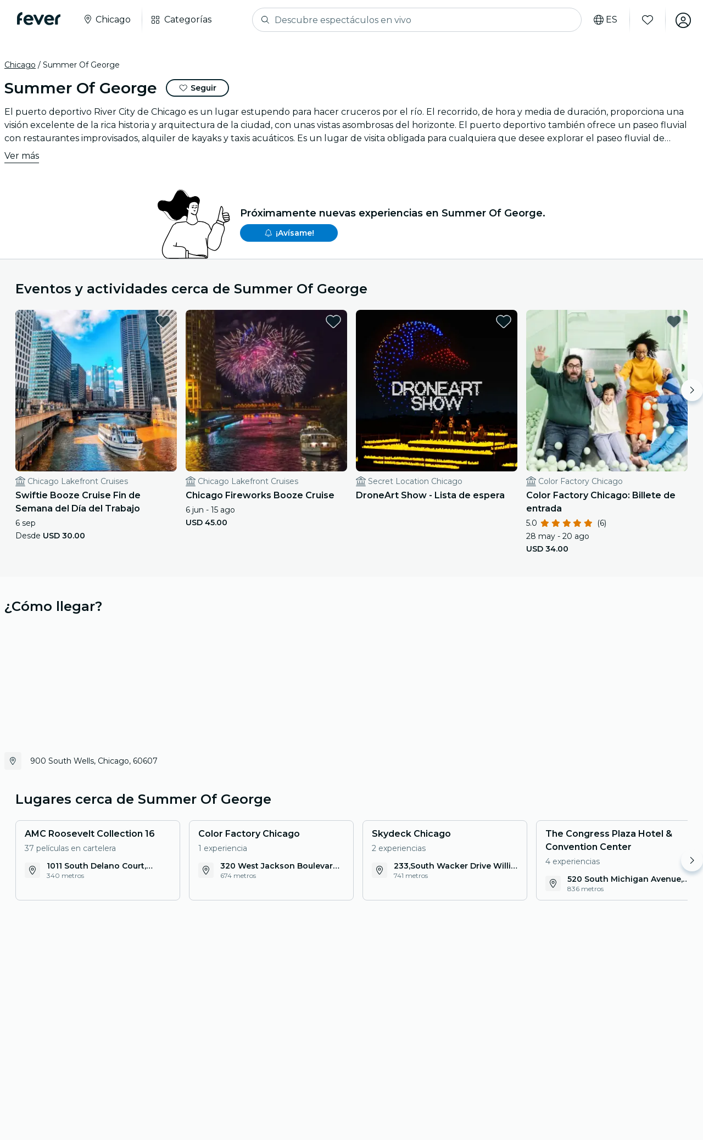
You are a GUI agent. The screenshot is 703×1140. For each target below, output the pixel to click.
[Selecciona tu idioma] (604, 20)
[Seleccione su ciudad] (107, 20)
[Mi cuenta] (682, 19)
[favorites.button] (163, 321)
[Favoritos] (646, 19)
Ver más (21, 156)
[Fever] (39, 18)
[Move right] (692, 390)
